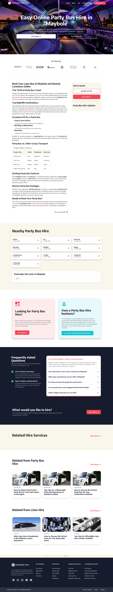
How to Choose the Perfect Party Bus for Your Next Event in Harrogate (26, 492)
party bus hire (16, 97)
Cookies (102, 589)
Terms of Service (87, 589)
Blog (90, 3)
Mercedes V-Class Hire (74, 578)
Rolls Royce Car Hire (90, 578)
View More (95, 436)
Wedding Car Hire (72, 571)
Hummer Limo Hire (89, 576)
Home (68, 3)
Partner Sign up (56, 568)
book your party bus (38, 203)
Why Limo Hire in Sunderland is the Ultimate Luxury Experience (26, 538)
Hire (79, 3)
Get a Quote (39, 568)
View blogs (95, 464)
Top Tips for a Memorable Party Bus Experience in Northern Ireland (55, 492)
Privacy (96, 589)
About (74, 3)
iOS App (54, 576)
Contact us (39, 576)
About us (38, 573)
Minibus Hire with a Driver (91, 573)
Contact (84, 3)
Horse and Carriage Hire (91, 571)
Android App (55, 578)
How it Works (55, 573)
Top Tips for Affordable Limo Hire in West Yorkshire (86, 537)
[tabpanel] (26, 484)
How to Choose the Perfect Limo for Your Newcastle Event (55, 538)
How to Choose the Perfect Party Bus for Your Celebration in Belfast (85, 492)
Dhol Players (88, 568)
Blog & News (39, 571)
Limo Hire (16, 533)
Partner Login (55, 571)
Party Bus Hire (17, 487)
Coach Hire (71, 573)
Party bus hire (27, 112)
